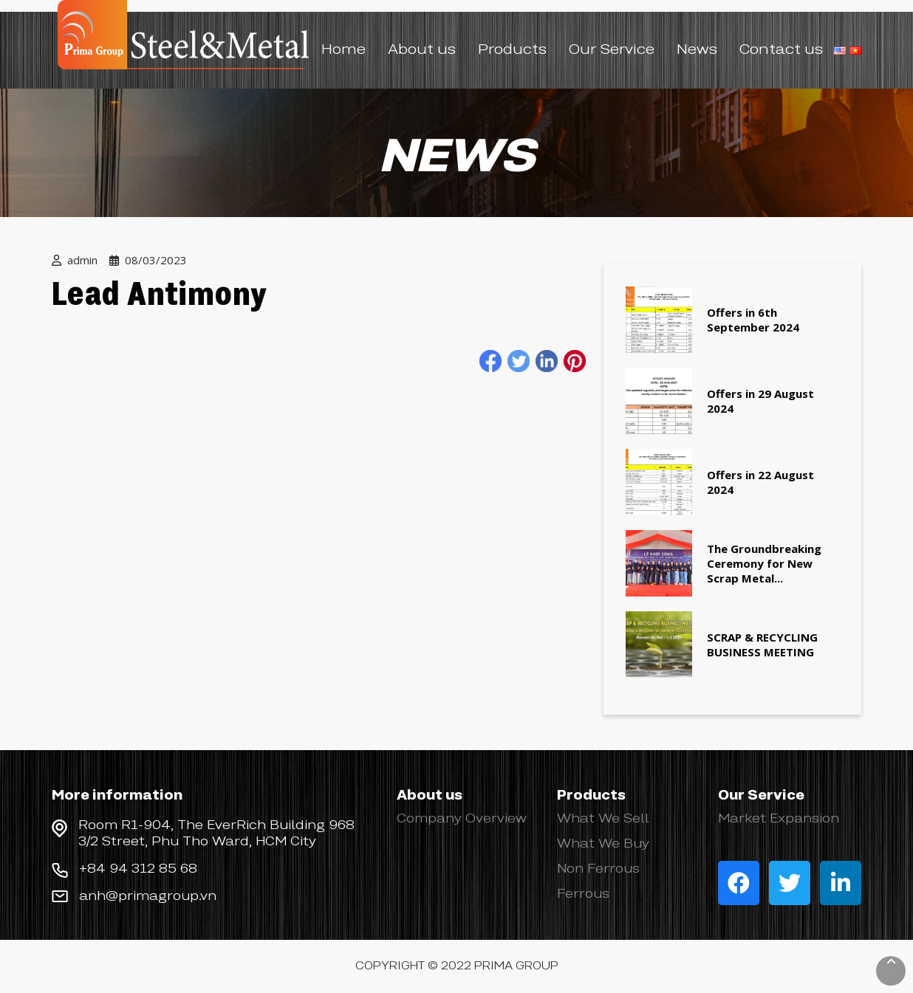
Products (512, 50)
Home (343, 50)
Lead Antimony (159, 296)
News (697, 50)
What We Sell (603, 818)
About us (422, 50)
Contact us (781, 50)
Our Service (611, 50)
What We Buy (603, 844)
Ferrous (583, 894)
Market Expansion (778, 818)
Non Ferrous (598, 869)
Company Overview (462, 818)
